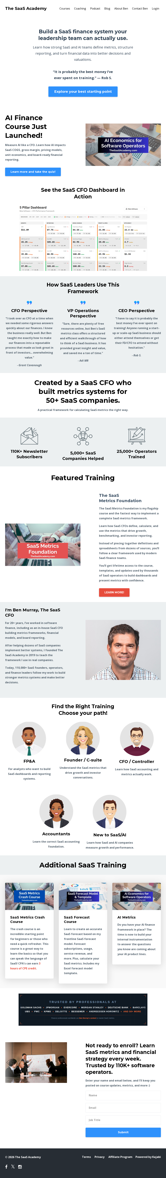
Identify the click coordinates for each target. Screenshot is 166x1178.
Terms (85, 1157)
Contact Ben (140, 8)
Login (155, 8)
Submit (123, 1132)
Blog (107, 8)
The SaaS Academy (26, 8)
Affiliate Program (120, 1157)
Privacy (99, 1157)
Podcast (95, 8)
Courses (64, 8)
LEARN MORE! (114, 592)
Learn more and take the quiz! (33, 171)
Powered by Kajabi (148, 1157)
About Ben (121, 8)
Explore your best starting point (83, 92)
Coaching (80, 8)
